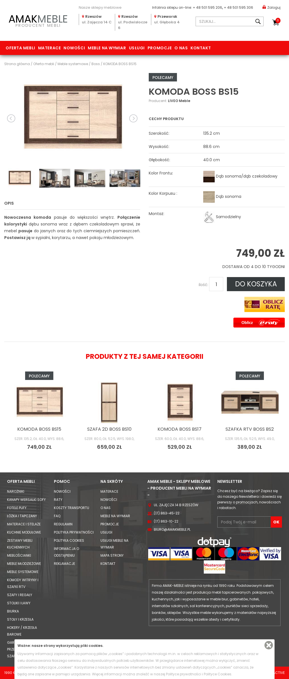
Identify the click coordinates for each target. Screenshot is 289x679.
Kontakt (201, 48)
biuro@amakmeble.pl (172, 529)
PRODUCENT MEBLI (38, 20)
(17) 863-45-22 (166, 513)
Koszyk (278, 20)
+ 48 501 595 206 (207, 7)
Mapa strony (112, 555)
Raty (58, 499)
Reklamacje (64, 563)
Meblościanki (19, 555)
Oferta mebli (20, 48)
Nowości (74, 48)
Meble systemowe (22, 571)
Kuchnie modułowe (24, 532)
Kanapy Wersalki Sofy (26, 499)
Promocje (160, 48)
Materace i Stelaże (24, 524)
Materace (49, 48)
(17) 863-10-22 (166, 521)
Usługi (137, 48)
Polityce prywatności (183, 674)
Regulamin (63, 524)
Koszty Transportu (71, 507)
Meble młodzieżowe (24, 563)
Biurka (13, 611)
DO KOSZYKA (256, 284)
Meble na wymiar (107, 48)
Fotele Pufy (17, 507)
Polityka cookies (69, 540)
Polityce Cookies (217, 674)
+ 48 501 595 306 (238, 7)
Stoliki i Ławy (18, 603)
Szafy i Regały (19, 594)
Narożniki (15, 491)
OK (276, 522)
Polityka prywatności (74, 532)
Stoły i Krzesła (20, 619)
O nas (181, 48)
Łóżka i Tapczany (22, 516)
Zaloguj (271, 7)
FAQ (57, 516)
